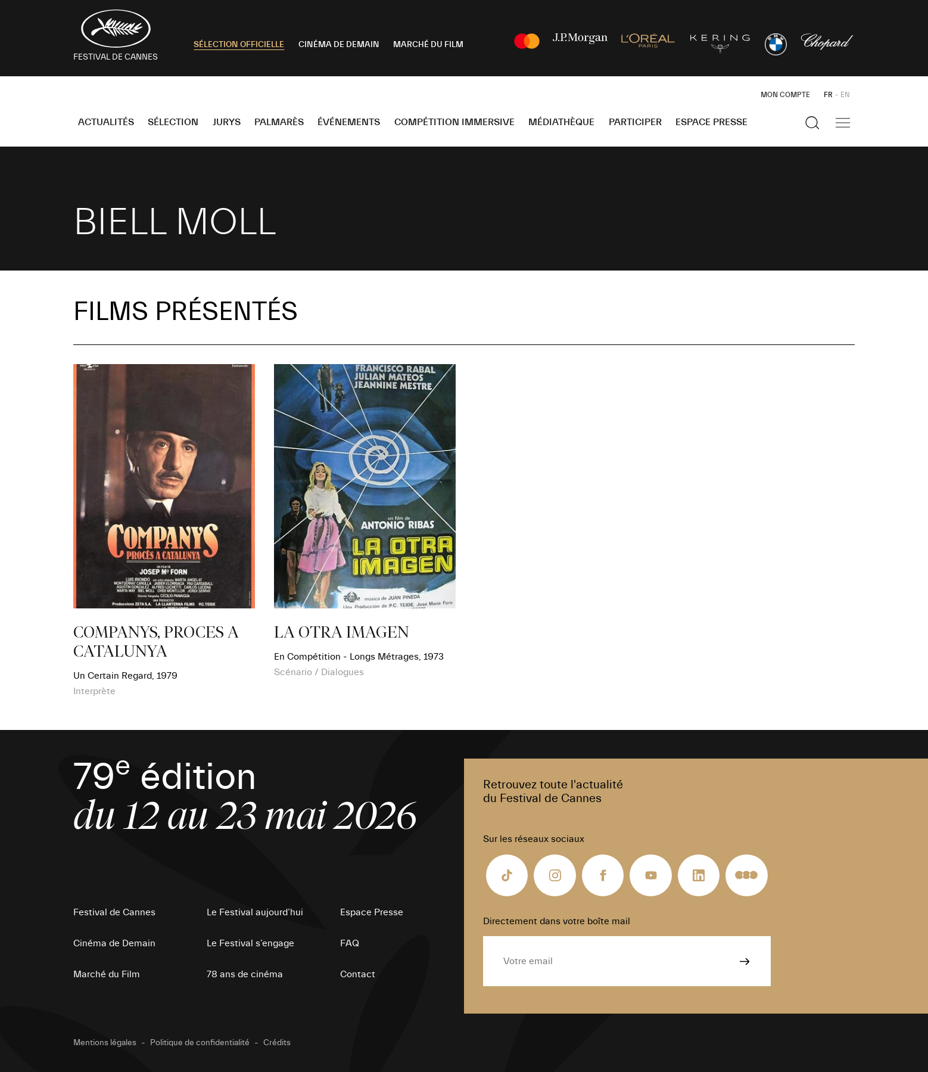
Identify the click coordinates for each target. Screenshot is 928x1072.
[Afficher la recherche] (812, 122)
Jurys (227, 122)
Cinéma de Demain (114, 943)
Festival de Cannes (114, 912)
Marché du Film (106, 974)
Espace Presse (711, 122)
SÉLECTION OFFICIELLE (239, 44)
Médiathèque (561, 122)
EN (845, 95)
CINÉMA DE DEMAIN (338, 44)
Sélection (173, 122)
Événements (348, 122)
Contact (357, 974)
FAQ (349, 943)
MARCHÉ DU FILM (428, 44)
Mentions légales (104, 1043)
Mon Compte (785, 95)
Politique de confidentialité (200, 1043)
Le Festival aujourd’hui (255, 912)
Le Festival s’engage (250, 943)
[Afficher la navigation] (843, 123)
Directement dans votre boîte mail (556, 921)
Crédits (277, 1043)
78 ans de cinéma (245, 974)
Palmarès (279, 122)
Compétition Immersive (454, 122)
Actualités (106, 122)
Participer (635, 122)
